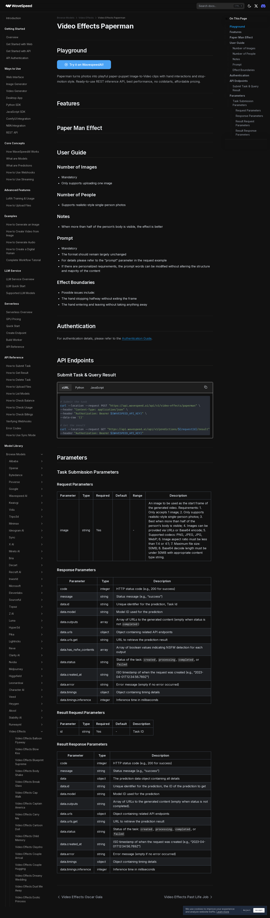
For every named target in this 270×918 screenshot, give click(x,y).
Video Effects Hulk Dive (26, 368)
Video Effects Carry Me (27, 142)
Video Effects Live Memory (26, 412)
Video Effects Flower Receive (28, 275)
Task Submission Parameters (243, 103)
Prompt (237, 64)
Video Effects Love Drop (27, 423)
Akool (26, 37)
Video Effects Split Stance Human (26, 638)
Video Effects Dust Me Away (29, 214)
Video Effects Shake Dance (27, 605)
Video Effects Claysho (29, 173)
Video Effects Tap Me (28, 690)
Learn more (223, 911)
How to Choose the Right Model (21, 765)
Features (236, 32)
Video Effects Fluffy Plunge (27, 286)
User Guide (237, 42)
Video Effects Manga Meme (28, 444)
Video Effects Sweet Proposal (27, 681)
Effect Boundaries (244, 70)
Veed (26, 23)
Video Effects (26, 57)
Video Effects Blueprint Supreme (29, 88)
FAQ (8, 886)
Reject (247, 910)
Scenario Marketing (26, 737)
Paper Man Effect (241, 37)
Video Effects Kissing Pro (28, 390)
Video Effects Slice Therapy (27, 616)
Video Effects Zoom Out (27, 728)
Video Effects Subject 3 (28, 671)
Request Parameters (248, 110)
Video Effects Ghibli (27, 324)
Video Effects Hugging (29, 353)
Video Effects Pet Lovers (26, 523)
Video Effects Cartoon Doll (29, 153)
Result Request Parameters (245, 123)
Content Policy (15, 847)
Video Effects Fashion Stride (28, 243)
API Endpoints (239, 80)
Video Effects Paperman (24, 502)
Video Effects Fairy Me (29, 234)
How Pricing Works (18, 800)
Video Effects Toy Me (28, 697)
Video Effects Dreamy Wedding (28, 203)
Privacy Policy (15, 867)
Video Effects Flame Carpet (27, 265)
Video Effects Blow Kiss (27, 77)
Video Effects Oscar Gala (27, 491)
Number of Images (244, 48)
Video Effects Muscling (29, 471)
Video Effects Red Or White (28, 573)
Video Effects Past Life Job (29, 512)
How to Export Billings (19, 820)
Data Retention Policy (19, 853)
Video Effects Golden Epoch (28, 333)
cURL (65, 387)
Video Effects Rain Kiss (29, 564)
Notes (236, 59)
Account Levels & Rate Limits (23, 814)
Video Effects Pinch (27, 539)
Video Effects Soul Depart (26, 627)
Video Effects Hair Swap (26, 344)
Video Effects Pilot (26, 532)
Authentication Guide (137, 338)
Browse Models (65, 17)
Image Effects (26, 744)
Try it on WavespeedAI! (86, 64)
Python (79, 387)
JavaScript (97, 387)
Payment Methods (17, 807)
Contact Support (16, 900)
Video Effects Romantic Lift (23, 584)
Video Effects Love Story (27, 433)
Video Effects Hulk (26, 359)
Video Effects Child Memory (27, 164)
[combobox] (220, 6)
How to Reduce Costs (19, 781)
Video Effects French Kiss (28, 304)
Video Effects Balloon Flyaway (28, 66)
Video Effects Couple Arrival (28, 182)
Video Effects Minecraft (23, 462)
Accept (259, 910)
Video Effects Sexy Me (27, 595)
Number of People (244, 53)
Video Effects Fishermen (23, 254)
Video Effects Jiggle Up (27, 379)
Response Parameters (249, 115)
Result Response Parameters (246, 132)
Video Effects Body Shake (27, 99)
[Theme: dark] (249, 6)
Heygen (26, 30)
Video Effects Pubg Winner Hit (27, 555)
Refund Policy (14, 827)
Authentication (239, 75)
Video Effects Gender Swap (28, 315)
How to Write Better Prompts (23, 774)
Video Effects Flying (27, 295)
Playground (237, 26)
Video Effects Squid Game (27, 649)
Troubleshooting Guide (20, 893)
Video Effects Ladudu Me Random (28, 401)
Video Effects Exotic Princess (27, 225)
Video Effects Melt (26, 453)
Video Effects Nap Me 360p (28, 480)
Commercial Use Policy (20, 860)
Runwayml (26, 50)
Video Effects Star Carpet (26, 660)
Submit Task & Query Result (246, 88)
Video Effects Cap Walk (26, 120)
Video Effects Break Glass (27, 109)
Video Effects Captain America (28, 131)
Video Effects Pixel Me (29, 546)
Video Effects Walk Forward (27, 706)
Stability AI (26, 44)
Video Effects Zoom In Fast (29, 717)
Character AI (26, 16)
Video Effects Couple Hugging (28, 192)
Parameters (237, 95)
